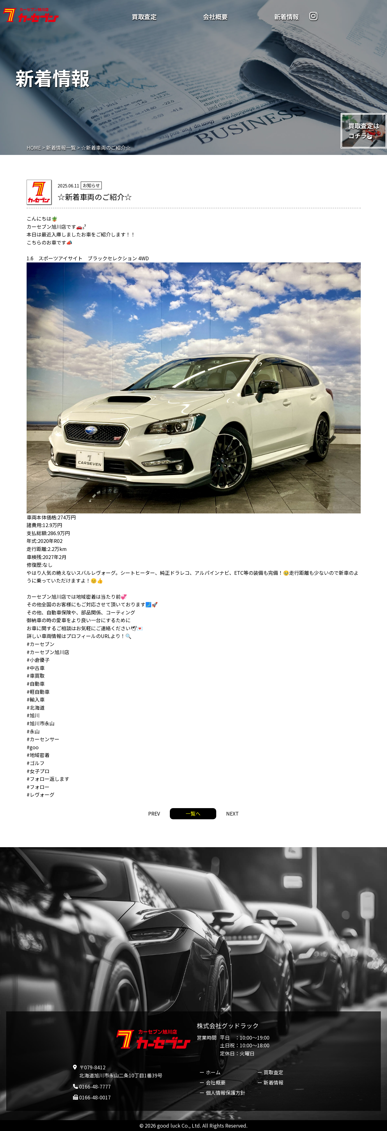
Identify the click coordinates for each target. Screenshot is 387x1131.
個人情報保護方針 (225, 1092)
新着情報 (286, 16)
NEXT (232, 813)
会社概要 (215, 16)
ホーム (213, 1072)
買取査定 (144, 16)
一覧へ (193, 813)
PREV (154, 813)
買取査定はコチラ (363, 130)
